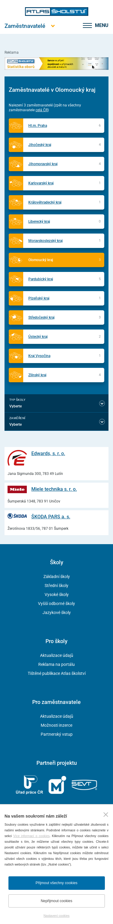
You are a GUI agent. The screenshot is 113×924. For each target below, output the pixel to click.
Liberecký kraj (39, 221)
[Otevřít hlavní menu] (25, 26)
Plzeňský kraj (38, 298)
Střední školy (56, 585)
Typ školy (17, 399)
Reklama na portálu (56, 664)
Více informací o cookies (31, 836)
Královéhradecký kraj (44, 202)
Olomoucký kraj (40, 260)
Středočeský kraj (41, 317)
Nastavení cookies (56, 915)
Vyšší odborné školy (56, 603)
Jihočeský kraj (39, 145)
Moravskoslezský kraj (45, 241)
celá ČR (42, 110)
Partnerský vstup (57, 734)
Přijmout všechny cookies (56, 883)
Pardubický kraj (40, 279)
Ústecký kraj (38, 337)
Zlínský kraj (37, 375)
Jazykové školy (56, 612)
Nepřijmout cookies (56, 901)
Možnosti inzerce (56, 725)
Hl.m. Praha (37, 126)
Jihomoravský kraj (43, 164)
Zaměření (17, 418)
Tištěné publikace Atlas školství (57, 673)
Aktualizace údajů (56, 655)
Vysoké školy (57, 594)
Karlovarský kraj (41, 183)
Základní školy (56, 576)
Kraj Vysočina (39, 356)
